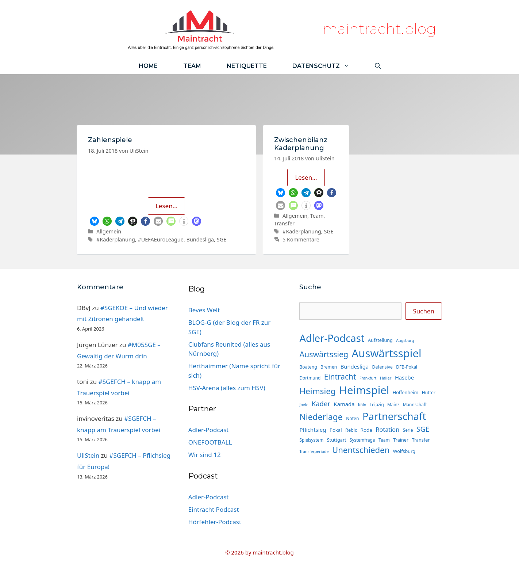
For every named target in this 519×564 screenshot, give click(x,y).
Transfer (284, 223)
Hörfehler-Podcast (214, 522)
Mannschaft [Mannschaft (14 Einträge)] (415, 404)
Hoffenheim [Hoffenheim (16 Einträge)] (406, 392)
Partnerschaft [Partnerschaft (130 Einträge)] (394, 416)
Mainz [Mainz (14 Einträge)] (393, 404)
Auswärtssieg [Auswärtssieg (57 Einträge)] (323, 354)
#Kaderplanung (115, 239)
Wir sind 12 (204, 454)
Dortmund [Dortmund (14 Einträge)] (309, 378)
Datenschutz (327, 66)
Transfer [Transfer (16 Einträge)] (421, 440)
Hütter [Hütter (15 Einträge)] (428, 392)
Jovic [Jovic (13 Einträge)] (303, 404)
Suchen (423, 311)
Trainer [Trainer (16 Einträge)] (400, 440)
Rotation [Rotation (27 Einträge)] (387, 430)
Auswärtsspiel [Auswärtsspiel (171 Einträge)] (387, 353)
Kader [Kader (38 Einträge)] (321, 403)
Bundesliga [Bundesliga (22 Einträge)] (355, 366)
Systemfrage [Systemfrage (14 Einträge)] (362, 440)
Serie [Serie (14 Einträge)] (408, 430)
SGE (221, 239)
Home (148, 65)
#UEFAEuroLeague (160, 239)
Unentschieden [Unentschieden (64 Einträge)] (361, 450)
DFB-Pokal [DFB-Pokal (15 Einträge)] (406, 367)
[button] (94, 221)
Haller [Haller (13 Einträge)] (386, 378)
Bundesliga (200, 239)
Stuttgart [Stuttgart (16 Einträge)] (336, 440)
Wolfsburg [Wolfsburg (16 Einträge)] (404, 451)
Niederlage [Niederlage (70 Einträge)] (320, 417)
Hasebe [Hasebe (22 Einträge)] (404, 377)
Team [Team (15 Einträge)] (384, 440)
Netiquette (247, 65)
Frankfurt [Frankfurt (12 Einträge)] (368, 378)
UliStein (88, 455)
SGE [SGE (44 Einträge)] (423, 429)
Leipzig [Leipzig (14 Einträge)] (377, 404)
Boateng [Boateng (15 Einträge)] (308, 367)
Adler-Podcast (208, 430)
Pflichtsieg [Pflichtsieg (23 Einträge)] (312, 429)
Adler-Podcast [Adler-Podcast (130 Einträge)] (331, 338)
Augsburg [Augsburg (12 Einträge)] (405, 340)
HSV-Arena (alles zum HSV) (226, 388)
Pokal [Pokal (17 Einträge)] (336, 430)
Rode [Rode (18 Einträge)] (366, 430)
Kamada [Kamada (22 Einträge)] (344, 404)
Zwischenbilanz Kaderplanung (300, 144)
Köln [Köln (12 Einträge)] (362, 404)
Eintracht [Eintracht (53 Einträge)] (340, 376)
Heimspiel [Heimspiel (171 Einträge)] (364, 390)
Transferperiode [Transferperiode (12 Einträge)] (313, 451)
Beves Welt (204, 310)
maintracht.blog (379, 29)
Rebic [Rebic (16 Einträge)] (351, 430)
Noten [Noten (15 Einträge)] (352, 418)
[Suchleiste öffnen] (377, 66)
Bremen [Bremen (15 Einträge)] (328, 367)
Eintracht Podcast (213, 509)
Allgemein (108, 231)
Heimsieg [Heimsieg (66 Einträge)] (317, 391)
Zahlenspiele (110, 140)
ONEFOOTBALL (210, 442)
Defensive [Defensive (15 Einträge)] (382, 367)
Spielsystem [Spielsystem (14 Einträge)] (311, 440)
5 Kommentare (300, 239)
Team (192, 65)
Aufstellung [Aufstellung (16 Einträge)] (380, 340)
